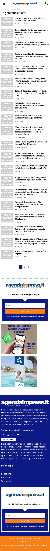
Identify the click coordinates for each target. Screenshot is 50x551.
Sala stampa (7, 481)
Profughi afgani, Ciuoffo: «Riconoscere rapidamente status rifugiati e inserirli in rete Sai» (31, 56)
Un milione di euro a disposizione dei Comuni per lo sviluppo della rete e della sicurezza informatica (31, 68)
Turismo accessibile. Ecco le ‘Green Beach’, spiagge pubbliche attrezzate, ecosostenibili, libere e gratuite (30, 156)
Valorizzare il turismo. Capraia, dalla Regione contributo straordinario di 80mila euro (29, 216)
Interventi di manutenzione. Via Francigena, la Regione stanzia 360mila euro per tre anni (30, 204)
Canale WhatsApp (25, 542)
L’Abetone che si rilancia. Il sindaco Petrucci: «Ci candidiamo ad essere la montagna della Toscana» (30, 229)
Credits (25, 548)
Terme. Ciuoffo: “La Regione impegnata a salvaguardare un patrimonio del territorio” (31, 32)
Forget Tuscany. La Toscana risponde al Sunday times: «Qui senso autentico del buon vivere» (30, 180)
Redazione (6, 473)
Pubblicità (6, 477)
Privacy (11, 539)
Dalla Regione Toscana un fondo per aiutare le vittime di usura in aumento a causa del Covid (30, 105)
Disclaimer (37, 539)
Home (2, 9)
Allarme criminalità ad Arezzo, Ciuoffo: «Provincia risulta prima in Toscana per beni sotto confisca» (31, 81)
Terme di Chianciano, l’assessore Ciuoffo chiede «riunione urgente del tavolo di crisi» (31, 93)
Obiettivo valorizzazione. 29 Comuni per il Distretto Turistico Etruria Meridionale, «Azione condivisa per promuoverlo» (31, 241)
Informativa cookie (24, 539)
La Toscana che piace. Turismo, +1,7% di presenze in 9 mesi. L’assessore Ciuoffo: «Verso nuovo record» (31, 192)
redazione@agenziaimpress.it (23, 430)
